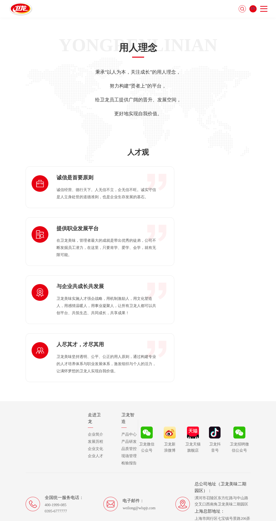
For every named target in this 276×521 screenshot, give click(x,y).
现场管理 (129, 381)
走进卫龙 (94, 344)
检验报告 (129, 389)
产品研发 (129, 367)
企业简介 (95, 360)
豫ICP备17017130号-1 (152, 496)
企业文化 (95, 374)
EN (253, 9)
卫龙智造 (127, 344)
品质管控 (129, 374)
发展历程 (95, 367)
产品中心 (129, 360)
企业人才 (95, 381)
